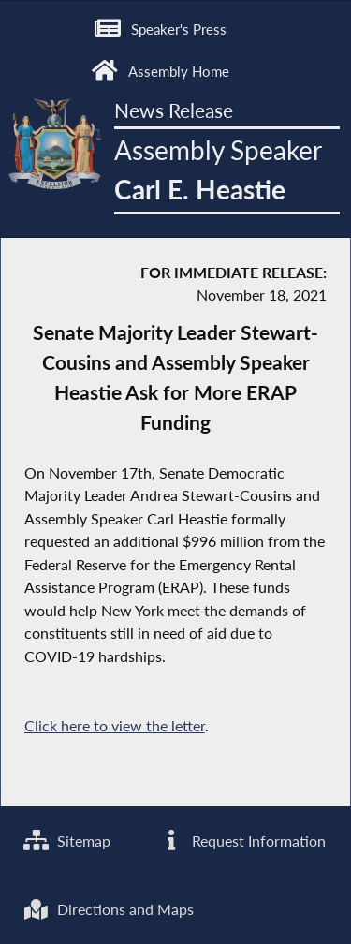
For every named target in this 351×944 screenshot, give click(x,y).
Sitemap (66, 840)
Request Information (242, 840)
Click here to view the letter (114, 725)
